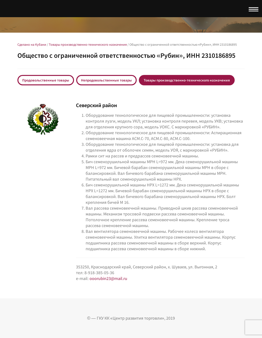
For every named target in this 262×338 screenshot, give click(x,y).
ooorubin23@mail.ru (108, 278)
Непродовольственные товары (106, 80)
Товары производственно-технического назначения (187, 80)
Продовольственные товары (45, 80)
